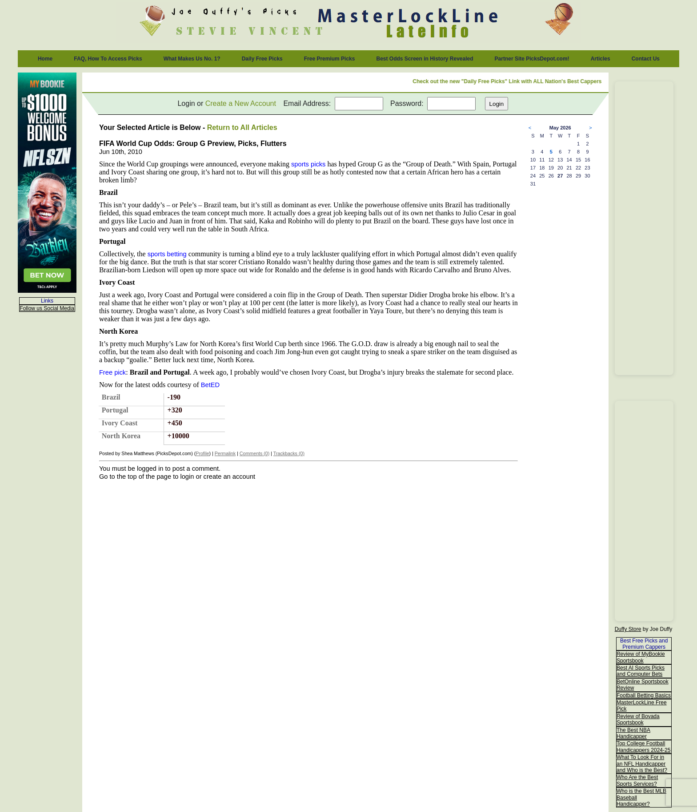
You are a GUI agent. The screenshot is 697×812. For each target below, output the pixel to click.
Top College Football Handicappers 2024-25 (643, 746)
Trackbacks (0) (288, 453)
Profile (202, 453)
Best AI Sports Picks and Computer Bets (641, 671)
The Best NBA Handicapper (633, 733)
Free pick (112, 372)
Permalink (225, 453)
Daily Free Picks (262, 59)
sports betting (167, 254)
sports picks (308, 164)
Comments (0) (255, 453)
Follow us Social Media (47, 308)
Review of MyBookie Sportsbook (641, 657)
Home (45, 59)
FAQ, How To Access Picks (108, 59)
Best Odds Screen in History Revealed (424, 59)
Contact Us (646, 59)
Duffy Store (628, 629)
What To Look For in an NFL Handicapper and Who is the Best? (642, 763)
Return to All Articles (242, 127)
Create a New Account (240, 103)
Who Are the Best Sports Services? (637, 780)
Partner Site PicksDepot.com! (532, 59)
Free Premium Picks (329, 59)
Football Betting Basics (644, 695)
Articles (600, 59)
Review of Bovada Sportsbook (638, 719)
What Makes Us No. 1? (192, 59)
